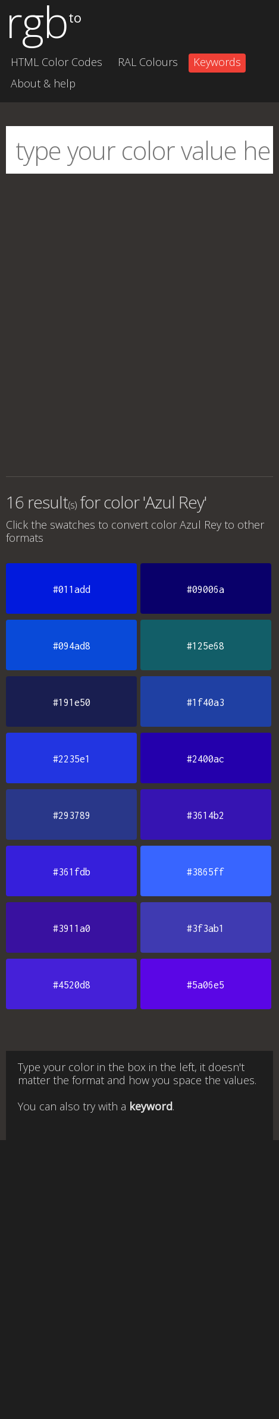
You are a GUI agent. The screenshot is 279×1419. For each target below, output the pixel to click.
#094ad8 (71, 646)
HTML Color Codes (56, 62)
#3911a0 (71, 928)
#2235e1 (71, 759)
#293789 (71, 815)
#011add (71, 589)
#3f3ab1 (205, 928)
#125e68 (205, 646)
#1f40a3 (205, 702)
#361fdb (71, 872)
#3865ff (205, 872)
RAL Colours (148, 62)
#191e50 (71, 702)
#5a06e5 (205, 985)
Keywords (217, 62)
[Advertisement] (139, 325)
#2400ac (205, 759)
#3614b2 (205, 815)
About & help (43, 83)
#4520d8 (71, 985)
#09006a (205, 589)
